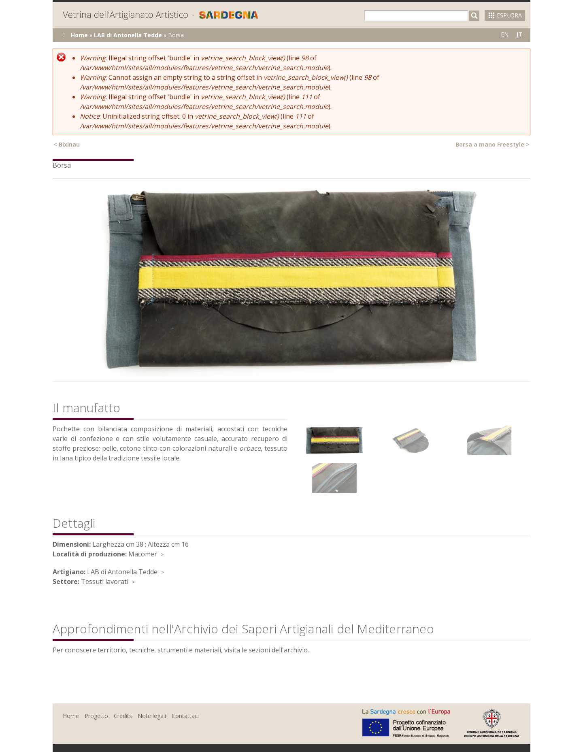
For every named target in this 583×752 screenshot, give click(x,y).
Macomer (142, 554)
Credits (123, 716)
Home (79, 35)
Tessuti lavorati (104, 581)
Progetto (96, 716)
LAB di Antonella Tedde (128, 35)
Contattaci (185, 716)
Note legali (152, 716)
